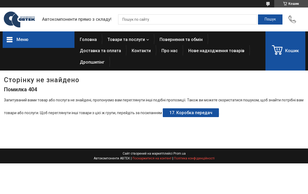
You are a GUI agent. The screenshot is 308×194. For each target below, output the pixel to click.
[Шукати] (270, 19)
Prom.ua (179, 153)
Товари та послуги (126, 39)
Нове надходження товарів (216, 50)
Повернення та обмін (181, 39)
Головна (88, 39)
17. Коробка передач (190, 112)
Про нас (169, 50)
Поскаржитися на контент (152, 158)
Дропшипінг (92, 62)
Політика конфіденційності (194, 158)
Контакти (141, 50)
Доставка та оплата (100, 50)
